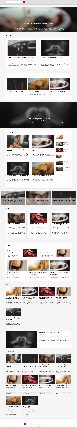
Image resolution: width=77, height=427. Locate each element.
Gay (37, 2)
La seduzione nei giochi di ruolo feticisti (51, 57)
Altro (67, 2)
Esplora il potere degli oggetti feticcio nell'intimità (21, 57)
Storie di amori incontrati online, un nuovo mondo (38, 23)
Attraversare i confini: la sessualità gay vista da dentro (64, 201)
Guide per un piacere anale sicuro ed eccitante (65, 150)
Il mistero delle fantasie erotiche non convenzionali (66, 136)
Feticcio (29, 2)
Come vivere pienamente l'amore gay (37, 91)
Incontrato (44, 2)
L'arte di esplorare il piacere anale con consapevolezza (38, 201)
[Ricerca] (14, 2)
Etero (60, 2)
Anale (52, 2)
